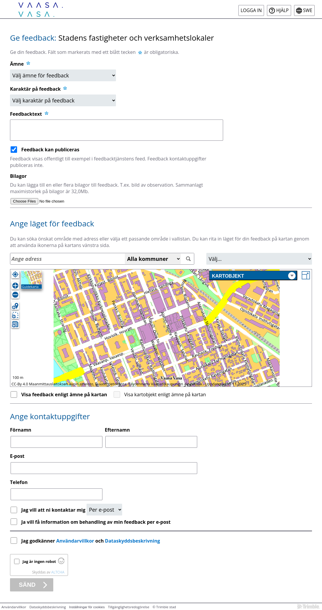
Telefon (19, 482)
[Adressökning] (102, 258)
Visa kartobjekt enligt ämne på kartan (165, 394)
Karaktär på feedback (39, 89)
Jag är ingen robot (39, 561)
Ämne (17, 64)
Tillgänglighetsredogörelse (129, 607)
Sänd (27, 584)
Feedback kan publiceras (50, 149)
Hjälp (282, 10)
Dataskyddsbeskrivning (132, 541)
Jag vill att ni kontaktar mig (54, 510)
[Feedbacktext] (116, 130)
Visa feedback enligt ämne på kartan (64, 394)
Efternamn (117, 430)
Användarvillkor (75, 541)
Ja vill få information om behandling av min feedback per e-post (95, 522)
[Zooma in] (15, 285)
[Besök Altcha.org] (61, 562)
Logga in (251, 10)
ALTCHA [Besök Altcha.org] (57, 572)
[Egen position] (15, 274)
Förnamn (20, 430)
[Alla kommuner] (153, 258)
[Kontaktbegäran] (104, 509)
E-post (17, 456)
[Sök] (188, 259)
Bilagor (18, 176)
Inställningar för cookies (87, 607)
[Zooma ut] (15, 295)
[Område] (259, 259)
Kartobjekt (254, 275)
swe (307, 10)
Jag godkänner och (91, 541)
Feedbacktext (29, 114)
